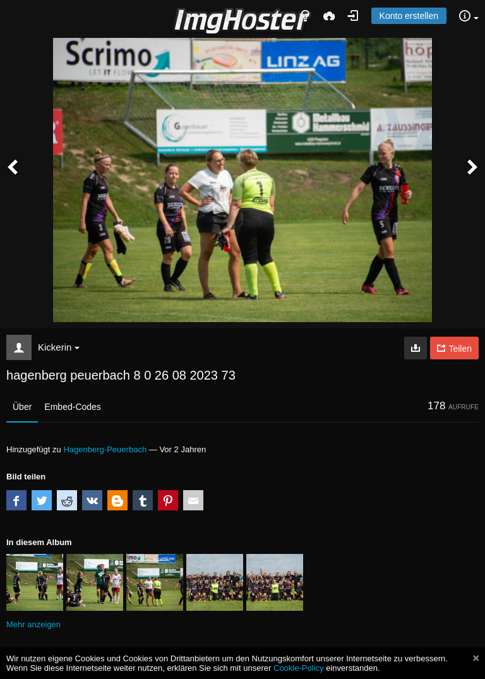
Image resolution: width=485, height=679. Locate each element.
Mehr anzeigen (33, 624)
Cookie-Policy (298, 668)
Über (22, 407)
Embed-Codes (72, 407)
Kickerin (59, 347)
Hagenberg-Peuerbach (105, 449)
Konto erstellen (409, 16)
